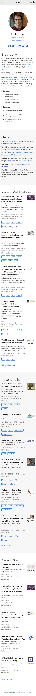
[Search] (31, 2)
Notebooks (19, 430)
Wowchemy (12, 692)
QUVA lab (13, 75)
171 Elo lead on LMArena (18, 155)
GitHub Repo (6, 434)
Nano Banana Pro (21, 147)
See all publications (9, 365)
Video (16, 226)
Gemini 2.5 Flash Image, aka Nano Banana (20, 153)
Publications (7, 605)
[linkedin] (20, 46)
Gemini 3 (26, 67)
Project (19, 222)
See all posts (6, 679)
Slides (10, 226)
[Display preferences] (34, 2)
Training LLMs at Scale (11, 415)
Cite (8, 222)
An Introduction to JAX (11, 440)
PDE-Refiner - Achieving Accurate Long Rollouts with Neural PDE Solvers (11, 199)
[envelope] (26, 46)
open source (21, 692)
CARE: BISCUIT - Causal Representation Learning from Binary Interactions (12, 518)
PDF (3, 222)
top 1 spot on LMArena (26, 161)
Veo (2, 69)
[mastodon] (23, 46)
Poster (4, 226)
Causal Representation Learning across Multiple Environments (11, 386)
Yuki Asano (22, 79)
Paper (17, 404)
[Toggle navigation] (2, 2)
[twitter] (13, 46)
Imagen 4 (9, 161)
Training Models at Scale (12, 490)
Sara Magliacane (11, 79)
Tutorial (11, 453)
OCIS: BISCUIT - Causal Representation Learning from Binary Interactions (12, 462)
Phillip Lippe (18, 2)
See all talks (6, 546)
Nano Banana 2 (12, 141)
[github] (9, 46)
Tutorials (6, 579)
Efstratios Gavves (23, 77)
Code (13, 222)
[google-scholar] (17, 46)
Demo (4, 408)
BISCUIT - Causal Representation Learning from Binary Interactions (12, 235)
